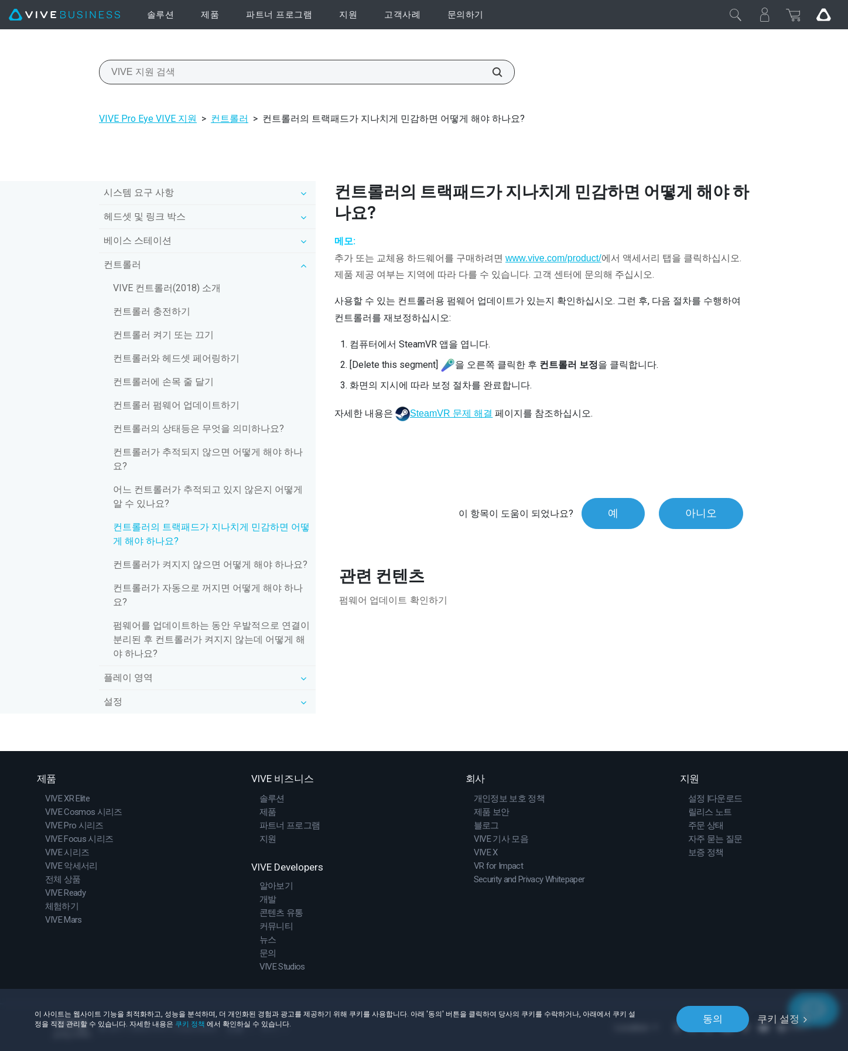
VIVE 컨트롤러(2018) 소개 (167, 288)
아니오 (701, 513)
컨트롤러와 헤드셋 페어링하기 (176, 358)
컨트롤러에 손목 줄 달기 (163, 381)
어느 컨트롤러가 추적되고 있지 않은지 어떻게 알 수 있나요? (208, 496)
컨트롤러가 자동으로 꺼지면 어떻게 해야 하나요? (208, 595)
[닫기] (735, 14)
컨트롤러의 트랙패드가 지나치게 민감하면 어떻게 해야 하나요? (211, 534)
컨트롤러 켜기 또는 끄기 (163, 334)
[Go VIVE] (823, 14)
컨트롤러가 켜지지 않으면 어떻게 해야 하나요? (210, 564)
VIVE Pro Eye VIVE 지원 (148, 118)
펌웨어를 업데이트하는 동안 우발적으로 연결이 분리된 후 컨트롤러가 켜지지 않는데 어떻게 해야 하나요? (211, 639)
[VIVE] (64, 15)
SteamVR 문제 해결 (451, 413)
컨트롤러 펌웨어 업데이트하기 (176, 405)
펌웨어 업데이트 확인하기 (393, 600)
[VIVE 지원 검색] (490, 72)
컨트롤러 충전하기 (151, 311)
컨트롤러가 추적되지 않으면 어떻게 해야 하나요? (208, 459)
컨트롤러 (229, 118)
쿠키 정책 (190, 1023)
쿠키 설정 (778, 1019)
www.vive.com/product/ (553, 258)
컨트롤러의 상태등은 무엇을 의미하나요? (198, 428)
